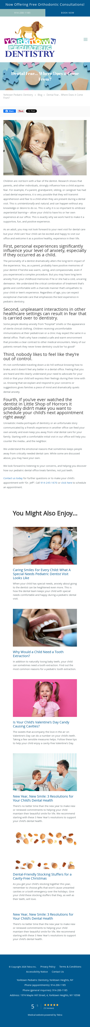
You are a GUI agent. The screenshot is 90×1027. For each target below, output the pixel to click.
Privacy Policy (47, 966)
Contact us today (13, 478)
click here (66, 482)
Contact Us (58, 971)
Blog (40, 94)
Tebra (59, 1014)
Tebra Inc (31, 966)
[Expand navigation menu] (85, 39)
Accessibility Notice (37, 971)
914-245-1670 (49, 482)
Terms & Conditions (70, 966)
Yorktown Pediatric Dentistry (18, 94)
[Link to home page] (41, 39)
